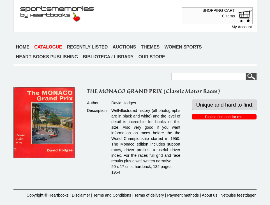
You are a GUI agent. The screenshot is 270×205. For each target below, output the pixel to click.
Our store (152, 56)
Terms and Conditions (112, 195)
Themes (150, 47)
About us (209, 195)
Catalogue (48, 47)
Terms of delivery (149, 195)
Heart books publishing (47, 56)
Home (22, 47)
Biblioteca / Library (108, 56)
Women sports (183, 47)
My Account (242, 27)
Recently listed (87, 47)
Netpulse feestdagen (238, 195)
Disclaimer (81, 195)
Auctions (124, 47)
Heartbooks (59, 195)
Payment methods (183, 195)
